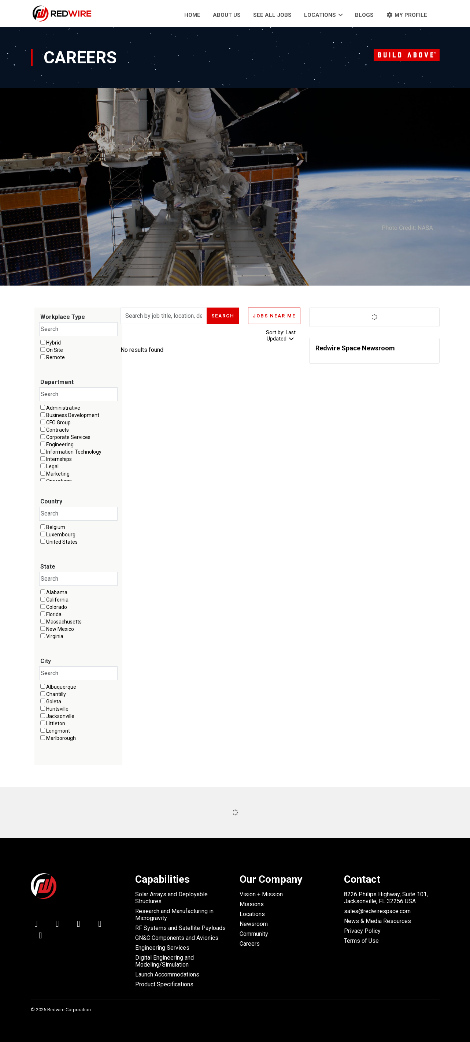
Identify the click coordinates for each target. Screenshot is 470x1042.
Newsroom (254, 923)
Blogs (364, 15)
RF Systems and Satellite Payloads (180, 927)
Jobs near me (274, 316)
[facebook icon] (78, 925)
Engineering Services (162, 947)
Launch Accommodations (167, 974)
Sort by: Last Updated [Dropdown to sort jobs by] (281, 336)
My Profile (406, 15)
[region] (210, 351)
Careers (250, 943)
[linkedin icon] (36, 925)
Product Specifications (164, 984)
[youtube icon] (100, 925)
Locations (252, 914)
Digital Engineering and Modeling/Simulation (164, 961)
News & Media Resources (377, 921)
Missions (252, 904)
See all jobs (272, 15)
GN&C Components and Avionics (176, 937)
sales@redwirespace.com (377, 911)
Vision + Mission (261, 894)
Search (222, 316)
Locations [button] (320, 15)
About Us (227, 15)
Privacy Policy (362, 930)
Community (254, 933)
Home (192, 15)
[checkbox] (42, 342)
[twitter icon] (57, 925)
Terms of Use (361, 940)
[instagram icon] (40, 936)
